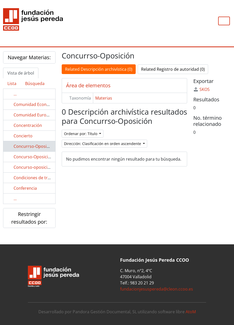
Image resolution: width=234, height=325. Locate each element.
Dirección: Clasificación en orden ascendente (103, 143)
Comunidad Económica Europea (45, 104)
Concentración (28, 125)
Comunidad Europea (34, 115)
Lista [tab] (11, 83)
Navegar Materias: (29, 57)
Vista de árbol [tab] (20, 73)
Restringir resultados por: (29, 218)
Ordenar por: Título (81, 133)
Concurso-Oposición (33, 157)
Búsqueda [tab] (35, 83)
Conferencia (25, 188)
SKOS (201, 89)
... (15, 94)
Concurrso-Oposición (34, 146)
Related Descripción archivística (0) (98, 69)
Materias (103, 98)
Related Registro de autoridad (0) (173, 69)
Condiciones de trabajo (36, 177)
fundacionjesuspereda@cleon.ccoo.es (156, 289)
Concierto (23, 136)
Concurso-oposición (33, 167)
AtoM (191, 312)
